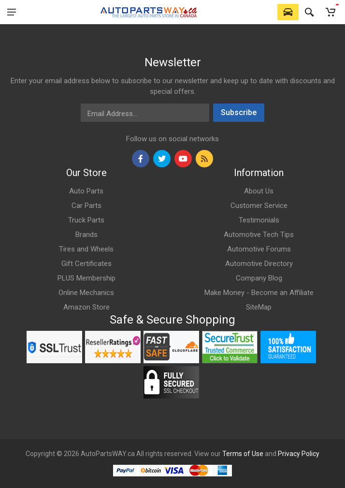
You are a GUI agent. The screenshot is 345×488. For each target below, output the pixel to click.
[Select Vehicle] (288, 12)
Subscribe (239, 112)
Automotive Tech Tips (259, 234)
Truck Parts (86, 220)
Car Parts (86, 205)
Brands (86, 234)
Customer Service (259, 205)
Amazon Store (86, 307)
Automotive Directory (259, 263)
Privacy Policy (298, 454)
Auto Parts (86, 191)
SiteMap (259, 307)
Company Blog (259, 278)
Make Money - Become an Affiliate (259, 292)
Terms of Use (242, 454)
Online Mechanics (86, 292)
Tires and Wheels (86, 249)
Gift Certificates (86, 263)
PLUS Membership (86, 278)
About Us (258, 191)
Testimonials (259, 220)
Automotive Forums (259, 249)
